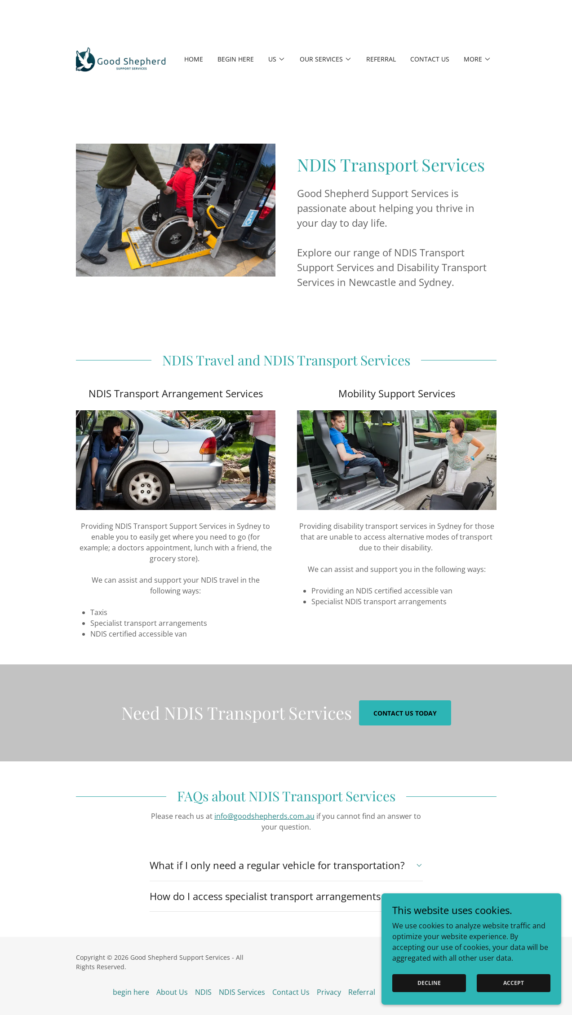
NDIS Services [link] (242, 992)
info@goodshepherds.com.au (264, 816)
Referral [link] (381, 59)
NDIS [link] (203, 992)
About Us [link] (172, 992)
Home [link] (193, 59)
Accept (513, 983)
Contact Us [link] (429, 59)
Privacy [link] (329, 992)
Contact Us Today (405, 713)
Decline (429, 983)
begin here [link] (235, 59)
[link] (121, 58)
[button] (276, 59)
